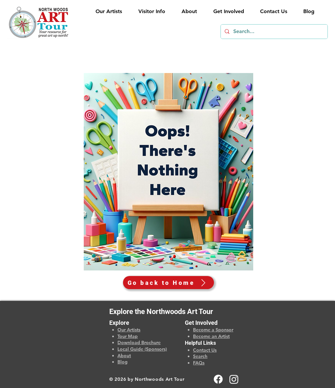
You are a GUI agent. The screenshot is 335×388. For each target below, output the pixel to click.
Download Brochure (139, 342)
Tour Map (127, 336)
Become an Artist (211, 336)
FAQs (198, 363)
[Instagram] (234, 379)
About (124, 356)
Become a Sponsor (213, 330)
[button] (148, 11)
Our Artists (128, 330)
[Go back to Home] (168, 282)
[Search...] (273, 32)
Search (200, 356)
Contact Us (205, 350)
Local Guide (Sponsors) (142, 349)
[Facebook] (218, 379)
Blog (122, 362)
